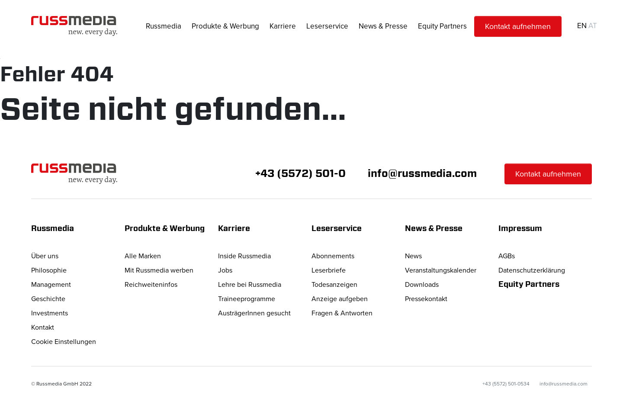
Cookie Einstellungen (63, 341)
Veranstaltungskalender (440, 270)
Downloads (422, 284)
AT (592, 25)
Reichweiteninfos (151, 284)
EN (582, 25)
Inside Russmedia (244, 256)
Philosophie (49, 270)
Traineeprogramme (246, 299)
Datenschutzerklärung (531, 270)
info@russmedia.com (422, 174)
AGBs (506, 256)
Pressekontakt (426, 299)
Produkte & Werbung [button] (225, 26)
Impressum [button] (520, 229)
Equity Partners (442, 26)
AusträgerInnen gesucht (254, 313)
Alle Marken (143, 256)
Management (51, 284)
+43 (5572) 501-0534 (506, 384)
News (413, 256)
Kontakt (42, 327)
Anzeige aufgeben (340, 299)
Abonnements (333, 256)
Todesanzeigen (334, 284)
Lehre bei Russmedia (249, 284)
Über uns (44, 256)
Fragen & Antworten (342, 313)
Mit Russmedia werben (159, 270)
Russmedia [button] (163, 26)
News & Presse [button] (383, 26)
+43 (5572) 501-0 (300, 174)
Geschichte (48, 299)
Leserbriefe (329, 270)
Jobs (225, 270)
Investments (49, 313)
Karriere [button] (283, 26)
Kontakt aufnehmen (518, 26)
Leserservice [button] (327, 26)
